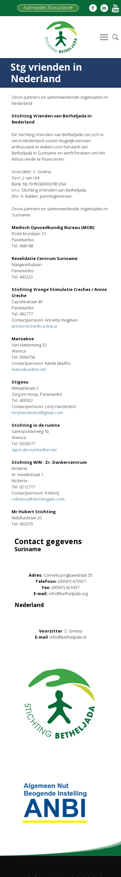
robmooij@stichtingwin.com (38, 499)
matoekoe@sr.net (29, 369)
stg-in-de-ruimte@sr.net (34, 450)
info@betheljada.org (68, 593)
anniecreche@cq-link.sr (34, 326)
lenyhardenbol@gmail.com (37, 412)
